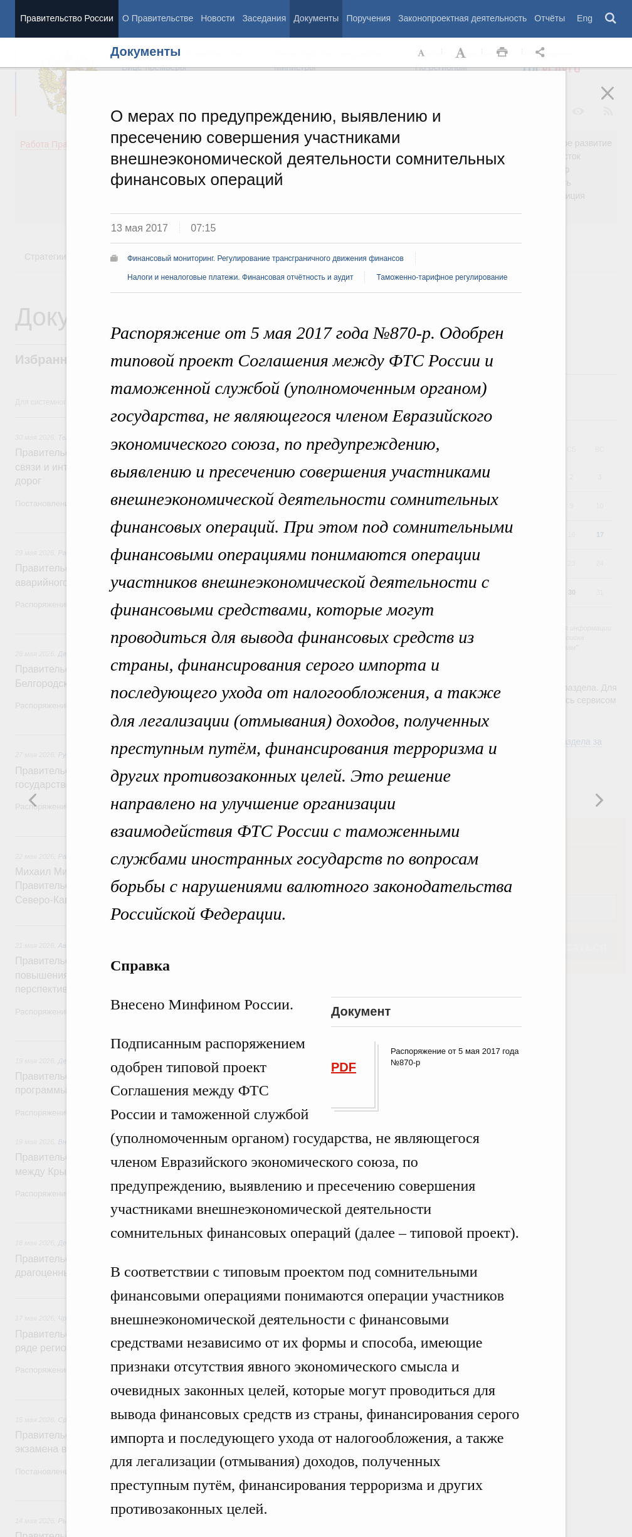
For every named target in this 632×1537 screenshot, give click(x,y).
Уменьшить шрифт (422, 53)
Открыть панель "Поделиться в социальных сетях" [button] (542, 53)
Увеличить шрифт (462, 53)
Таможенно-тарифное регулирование (441, 277)
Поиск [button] (611, 19)
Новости (217, 18)
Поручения (368, 18)
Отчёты (549, 18)
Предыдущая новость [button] (599, 800)
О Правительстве (157, 18)
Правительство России (66, 18)
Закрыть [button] (616, 102)
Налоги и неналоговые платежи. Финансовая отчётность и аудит (240, 277)
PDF (343, 1067)
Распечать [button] (502, 53)
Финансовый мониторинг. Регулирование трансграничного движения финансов (265, 258)
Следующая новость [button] (33, 800)
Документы (316, 18)
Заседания (264, 18)
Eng (584, 18)
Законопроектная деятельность (462, 18)
